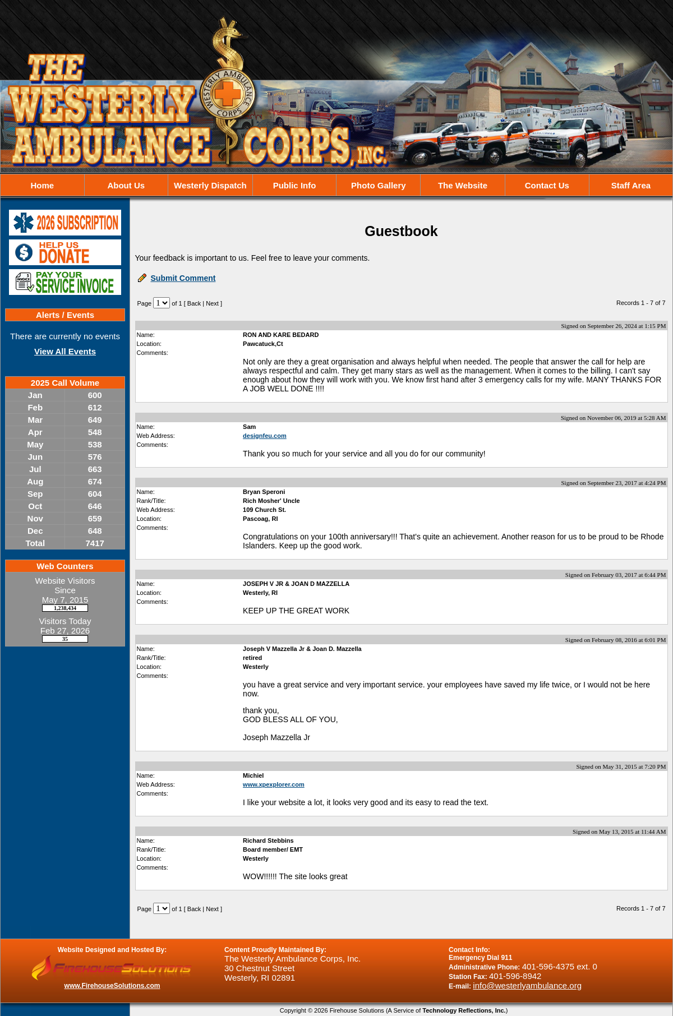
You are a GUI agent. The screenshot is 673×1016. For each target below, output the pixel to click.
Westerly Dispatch (210, 185)
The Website (462, 185)
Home (42, 185)
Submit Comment (183, 278)
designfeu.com (265, 435)
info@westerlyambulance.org (527, 985)
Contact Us (547, 185)
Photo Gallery (378, 185)
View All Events (65, 351)
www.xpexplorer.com (274, 784)
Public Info (294, 185)
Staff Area (631, 185)
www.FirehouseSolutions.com (112, 986)
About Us (126, 185)
